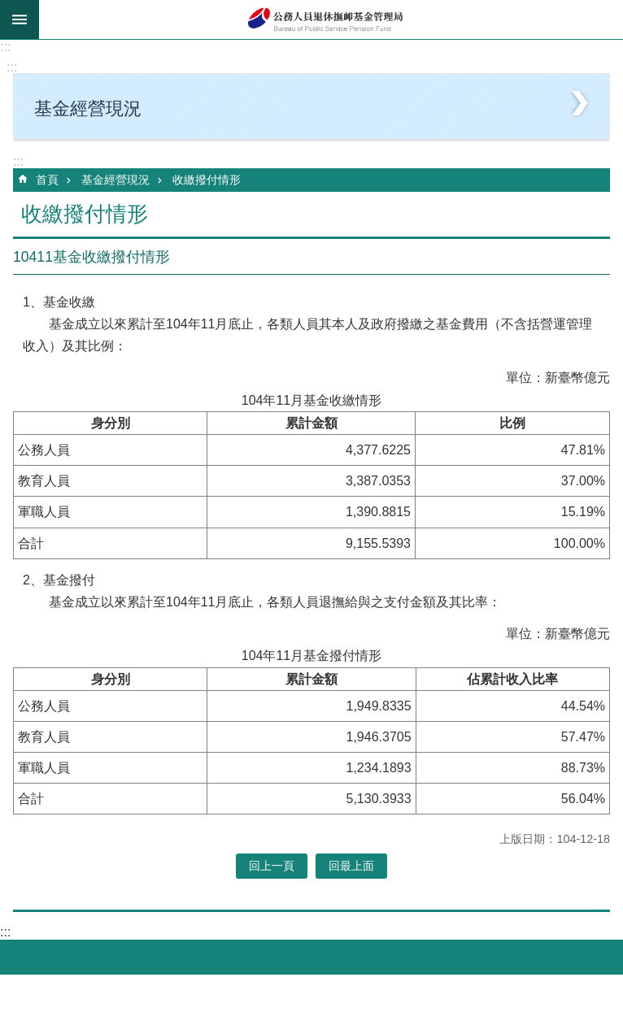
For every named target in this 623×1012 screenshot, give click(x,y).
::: (5, 47)
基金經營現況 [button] (88, 108)
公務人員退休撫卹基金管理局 (331, 19)
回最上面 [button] (351, 865)
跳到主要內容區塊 (8, 8)
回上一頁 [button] (271, 865)
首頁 (47, 179)
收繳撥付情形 (206, 179)
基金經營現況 (115, 179)
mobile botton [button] (19, 19)
